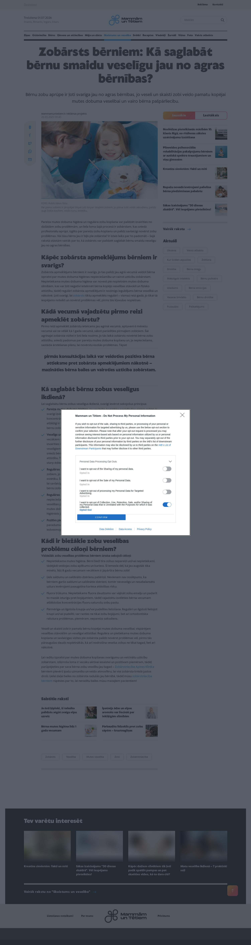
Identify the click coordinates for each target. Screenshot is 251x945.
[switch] (167, 469)
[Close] (183, 416)
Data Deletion (106, 529)
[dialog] (125, 472)
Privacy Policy (144, 529)
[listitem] (125, 461)
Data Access (125, 529)
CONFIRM (101, 517)
